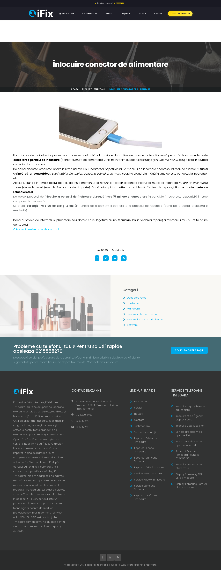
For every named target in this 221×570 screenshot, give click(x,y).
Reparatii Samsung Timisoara (145, 319)
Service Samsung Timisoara (144, 487)
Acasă (75, 89)
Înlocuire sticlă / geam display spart (189, 417)
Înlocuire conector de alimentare (189, 466)
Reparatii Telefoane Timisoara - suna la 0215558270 (187, 455)
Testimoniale (142, 426)
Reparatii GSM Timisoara (149, 467)
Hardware (133, 303)
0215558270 (82, 421)
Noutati (142, 13)
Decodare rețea (136, 297)
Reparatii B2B (67, 13)
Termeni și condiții (145, 432)
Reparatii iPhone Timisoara (143, 314)
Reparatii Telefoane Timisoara (146, 440)
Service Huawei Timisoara (149, 479)
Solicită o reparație (180, 14)
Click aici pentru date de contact (36, 229)
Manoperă (133, 308)
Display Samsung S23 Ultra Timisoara (189, 476)
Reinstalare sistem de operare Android (189, 443)
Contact (158, 13)
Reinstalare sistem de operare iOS (189, 433)
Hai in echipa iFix (90, 13)
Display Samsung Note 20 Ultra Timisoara (191, 485)
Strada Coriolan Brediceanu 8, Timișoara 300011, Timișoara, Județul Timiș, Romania (97, 405)
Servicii (109, 13)
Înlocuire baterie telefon (190, 425)
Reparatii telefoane (94, 89)
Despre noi (125, 13)
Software (132, 325)
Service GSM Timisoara (148, 473)
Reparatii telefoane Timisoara (145, 497)
